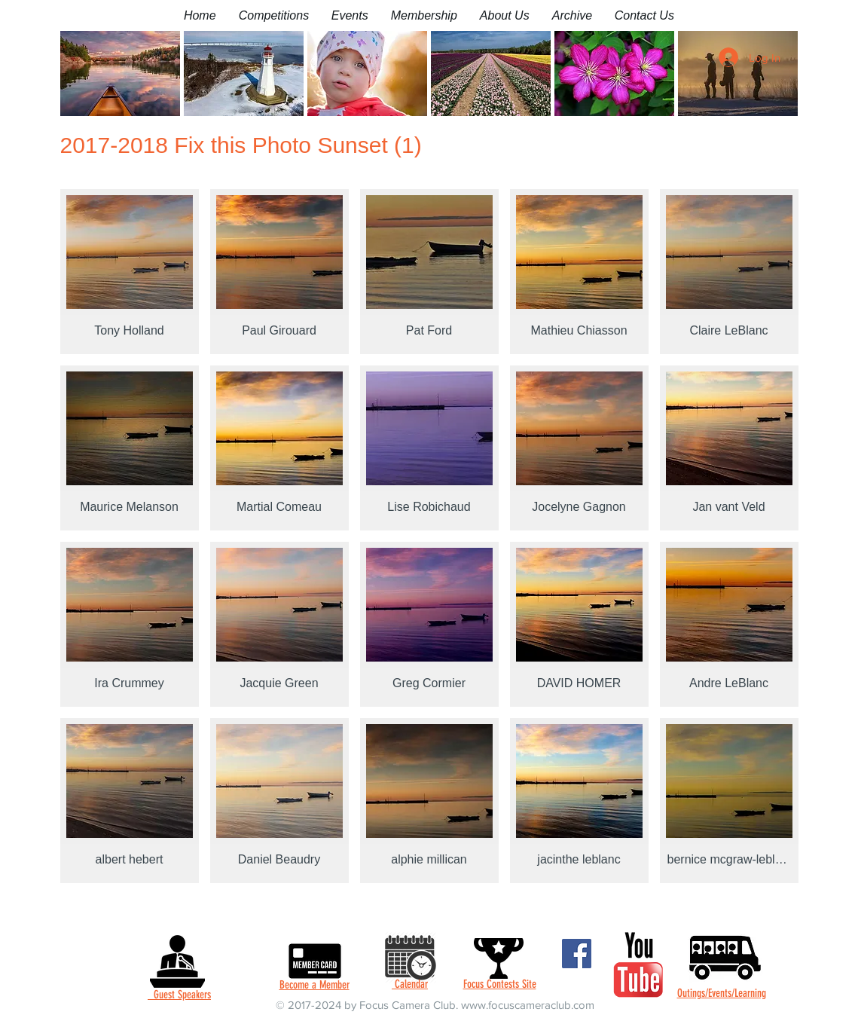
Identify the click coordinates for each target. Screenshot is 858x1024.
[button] (273, 15)
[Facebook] (576, 953)
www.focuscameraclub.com (527, 1004)
